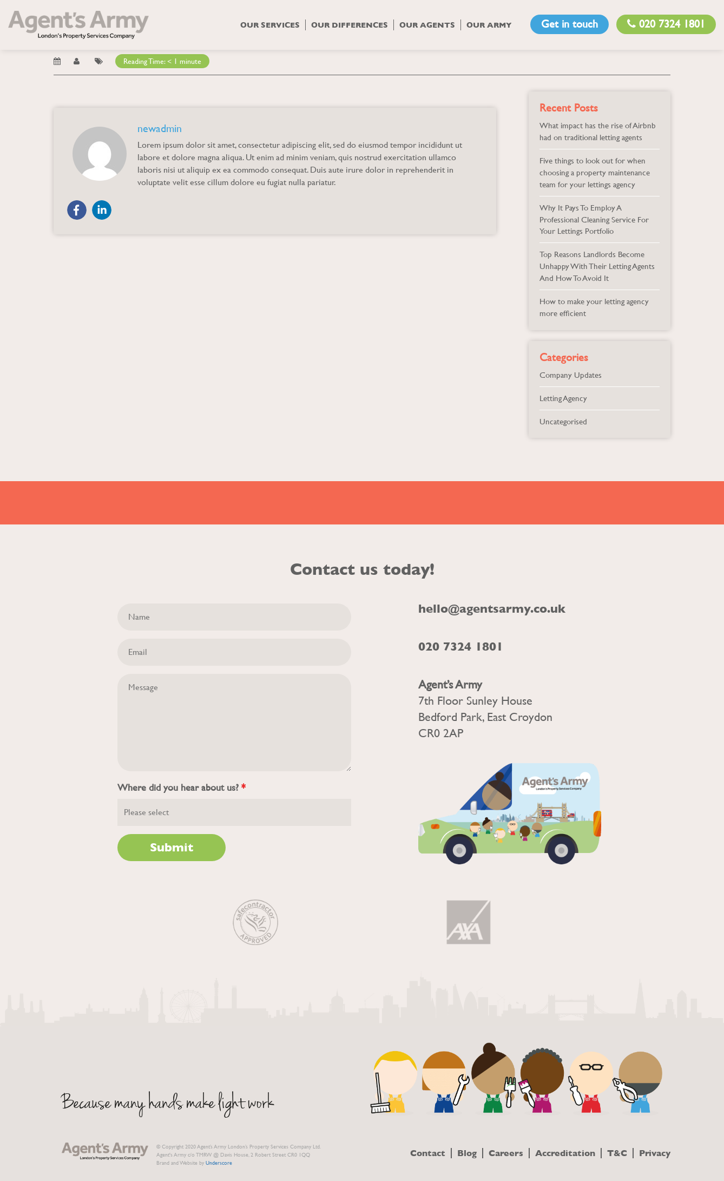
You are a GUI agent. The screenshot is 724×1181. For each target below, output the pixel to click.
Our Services (270, 25)
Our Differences (349, 25)
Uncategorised (563, 421)
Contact (427, 1153)
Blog (467, 1153)
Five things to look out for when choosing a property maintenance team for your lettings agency (594, 172)
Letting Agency (563, 398)
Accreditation (565, 1153)
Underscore (219, 1163)
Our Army (489, 25)
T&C (617, 1153)
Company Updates (570, 374)
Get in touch (569, 24)
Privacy (654, 1153)
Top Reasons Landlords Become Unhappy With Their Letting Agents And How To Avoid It (597, 266)
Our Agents (427, 25)
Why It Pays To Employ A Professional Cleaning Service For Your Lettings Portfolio (594, 219)
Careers (506, 1153)
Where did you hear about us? (181, 787)
